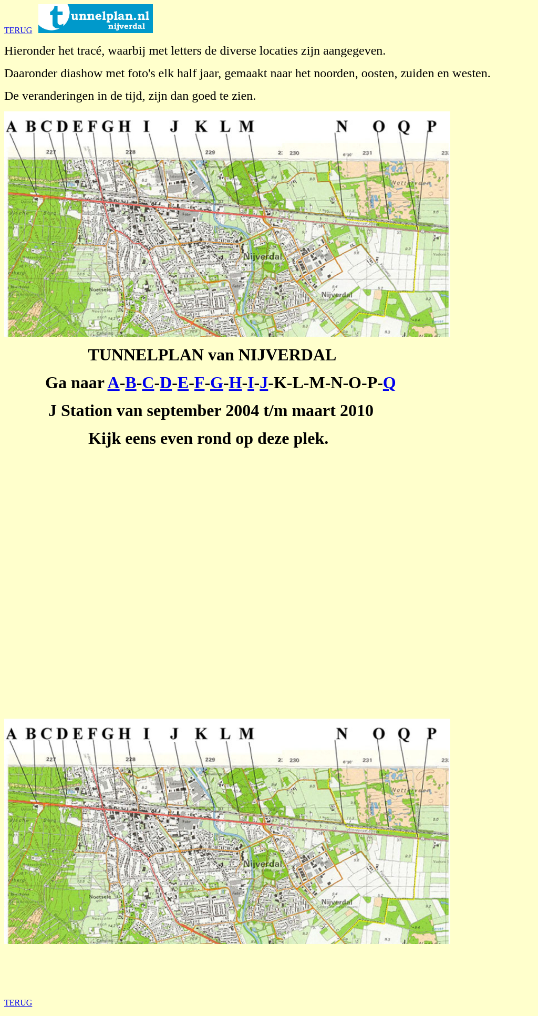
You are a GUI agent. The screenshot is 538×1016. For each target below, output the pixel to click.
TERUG (18, 30)
